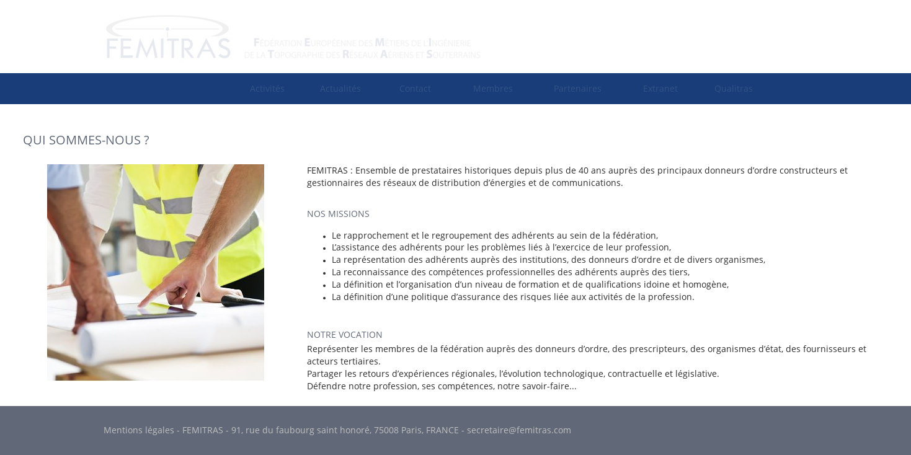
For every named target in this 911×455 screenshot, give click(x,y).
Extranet (660, 88)
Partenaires (578, 88)
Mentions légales (139, 430)
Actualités (340, 88)
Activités (267, 88)
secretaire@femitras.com (519, 430)
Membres (493, 88)
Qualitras (733, 88)
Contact (415, 88)
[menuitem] (267, 88)
